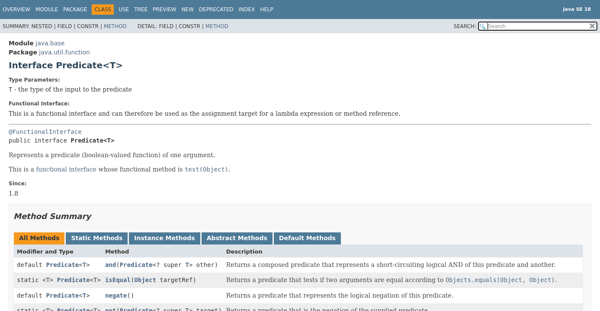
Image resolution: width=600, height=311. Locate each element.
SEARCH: (465, 26)
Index (247, 9)
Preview (164, 9)
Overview (16, 9)
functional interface (66, 169)
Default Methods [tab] (307, 238)
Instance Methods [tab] (164, 238)
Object (145, 279)
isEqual (118, 279)
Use (124, 9)
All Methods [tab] (39, 238)
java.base (49, 43)
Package (75, 9)
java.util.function (64, 52)
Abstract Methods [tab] (237, 238)
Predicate (62, 264)
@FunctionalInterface (45, 131)
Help (266, 9)
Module (46, 9)
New (187, 9)
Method (115, 26)
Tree (141, 9)
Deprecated (216, 9)
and (110, 264)
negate (116, 295)
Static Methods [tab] (96, 238)
